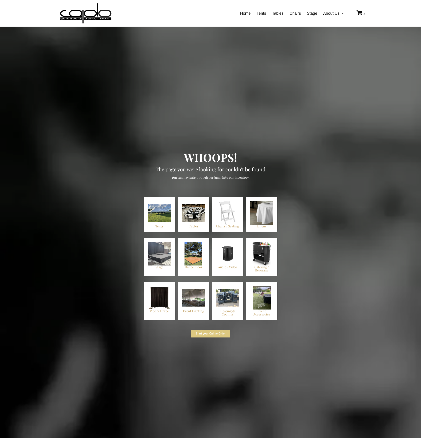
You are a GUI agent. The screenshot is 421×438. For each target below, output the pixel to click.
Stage (312, 13)
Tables (278, 13)
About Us (334, 13)
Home (245, 13)
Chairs (295, 13)
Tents (261, 13)
